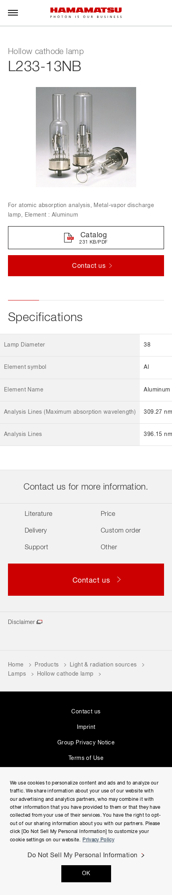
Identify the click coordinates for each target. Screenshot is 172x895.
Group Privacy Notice (86, 743)
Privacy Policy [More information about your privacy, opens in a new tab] (98, 840)
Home (16, 665)
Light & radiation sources (103, 665)
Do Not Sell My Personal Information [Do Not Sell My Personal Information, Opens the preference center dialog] (82, 855)
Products (47, 665)
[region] (86, 831)
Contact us (85, 712)
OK (86, 873)
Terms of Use (86, 758)
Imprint (86, 727)
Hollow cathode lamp (65, 674)
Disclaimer (21, 622)
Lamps (17, 674)
